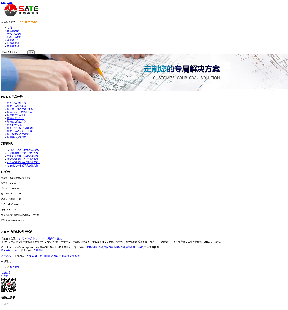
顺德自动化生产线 (16, 121)
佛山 (45, 256)
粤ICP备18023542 (10, 250)
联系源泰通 (13, 46)
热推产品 (6, 256)
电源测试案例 (14, 37)
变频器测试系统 (94, 247)
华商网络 (38, 250)
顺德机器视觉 (14, 124)
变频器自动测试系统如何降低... (23, 156)
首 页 (21, 238)
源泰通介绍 (13, 40)
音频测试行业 (14, 34)
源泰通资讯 (13, 43)
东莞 (29, 256)
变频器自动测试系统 (114, 247)
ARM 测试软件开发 (51, 238)
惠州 (72, 256)
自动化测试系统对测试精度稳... (23, 162)
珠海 (66, 256)
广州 (39, 256)
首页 (9, 27)
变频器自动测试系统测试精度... (23, 150)
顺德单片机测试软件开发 (20, 109)
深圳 (34, 256)
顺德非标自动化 (15, 118)
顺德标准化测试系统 (18, 134)
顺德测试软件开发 (16, 102)
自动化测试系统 (134, 247)
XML (10, 2)
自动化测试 (13, 30)
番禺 (56, 256)
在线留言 (6, 272)
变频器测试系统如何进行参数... (23, 153)
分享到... (5, 275)
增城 (77, 256)
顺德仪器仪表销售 (16, 137)
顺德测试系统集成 (16, 106)
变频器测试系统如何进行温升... (23, 159)
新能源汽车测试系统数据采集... (23, 165)
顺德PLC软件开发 (16, 115)
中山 (61, 256)
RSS (3, 2)
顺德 (50, 256)
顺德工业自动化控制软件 (20, 128)
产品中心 (32, 238)
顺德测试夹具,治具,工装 (19, 131)
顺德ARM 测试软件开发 (19, 112)
